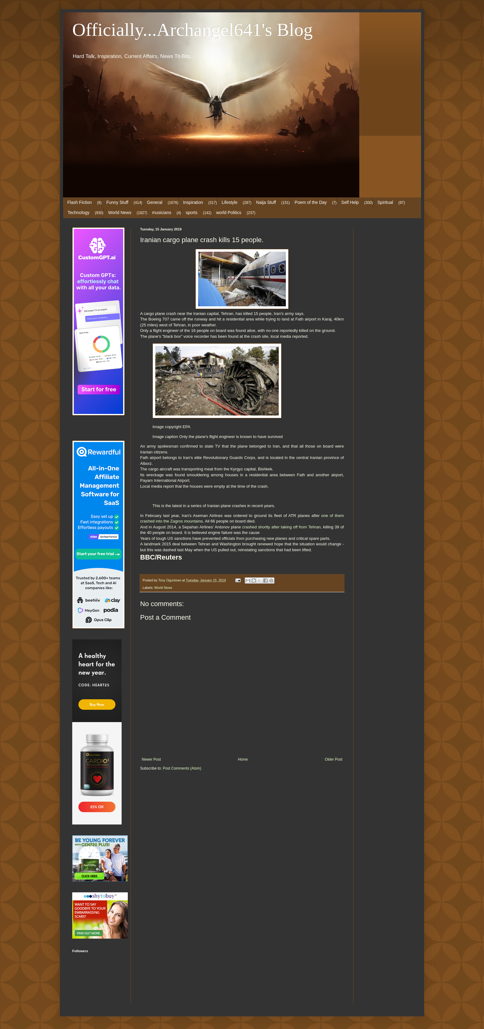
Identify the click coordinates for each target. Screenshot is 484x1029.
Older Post (333, 759)
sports (192, 212)
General (154, 202)
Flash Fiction (79, 202)
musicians (161, 212)
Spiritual (385, 202)
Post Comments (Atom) (182, 768)
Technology (79, 212)
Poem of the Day (310, 202)
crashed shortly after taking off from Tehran (281, 527)
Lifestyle (229, 202)
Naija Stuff (266, 202)
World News (119, 212)
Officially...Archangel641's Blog (192, 29)
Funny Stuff (117, 202)
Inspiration (193, 202)
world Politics (228, 212)
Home (243, 759)
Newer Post (151, 759)
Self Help (350, 202)
